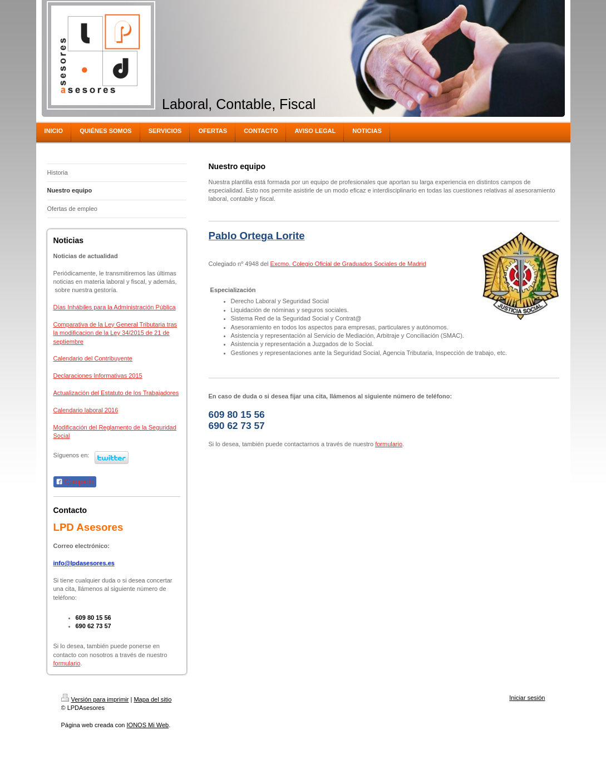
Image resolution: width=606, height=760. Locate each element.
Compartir (75, 482)
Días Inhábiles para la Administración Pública (114, 307)
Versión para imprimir (95, 699)
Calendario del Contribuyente (92, 358)
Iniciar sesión (527, 697)
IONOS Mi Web (148, 725)
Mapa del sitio (152, 699)
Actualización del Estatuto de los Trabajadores (116, 392)
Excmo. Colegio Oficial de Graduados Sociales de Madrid (348, 263)
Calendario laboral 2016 (86, 410)
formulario (67, 663)
